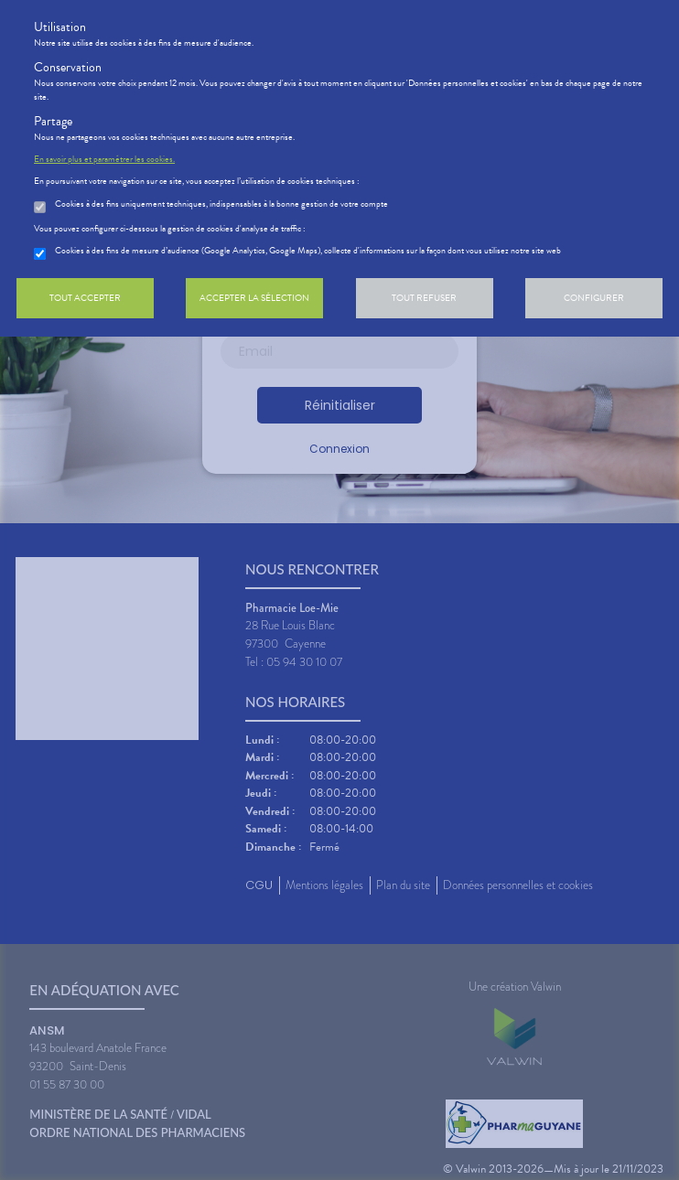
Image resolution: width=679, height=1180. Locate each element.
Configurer (594, 298)
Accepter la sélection (254, 298)
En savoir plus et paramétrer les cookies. (104, 159)
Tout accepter (85, 298)
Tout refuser (424, 298)
